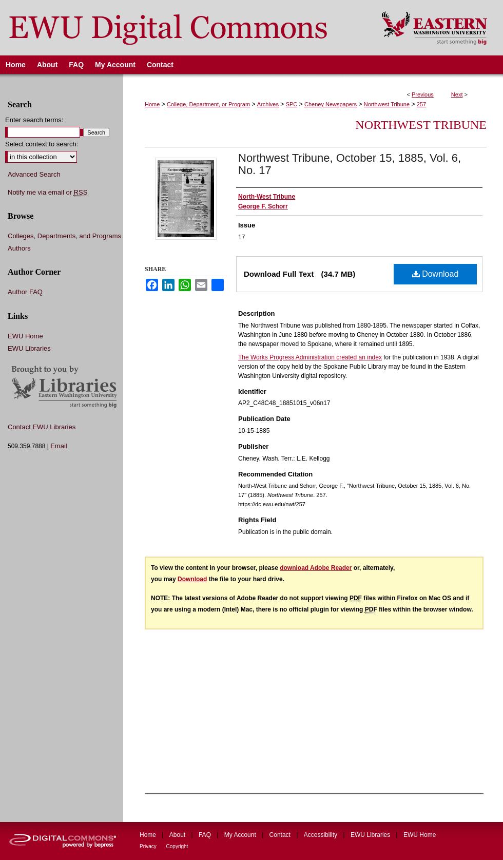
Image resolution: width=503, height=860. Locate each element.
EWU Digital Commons (184, 27)
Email (58, 446)
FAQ (205, 834)
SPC (292, 104)
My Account (241, 834)
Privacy (149, 846)
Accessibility (321, 834)
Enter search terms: (34, 120)
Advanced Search (34, 174)
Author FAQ (25, 292)
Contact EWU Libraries (41, 427)
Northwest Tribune (387, 104)
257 (421, 104)
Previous (423, 94)
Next (457, 94)
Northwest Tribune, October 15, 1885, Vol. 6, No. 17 (349, 164)
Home (152, 104)
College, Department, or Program (208, 104)
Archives (268, 104)
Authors (19, 248)
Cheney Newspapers (330, 104)
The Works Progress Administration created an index (310, 357)
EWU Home (25, 336)
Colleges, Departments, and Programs (64, 236)
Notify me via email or (47, 192)
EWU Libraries (29, 348)
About (178, 834)
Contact (281, 834)
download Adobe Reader (316, 567)
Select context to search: (41, 144)
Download (435, 274)
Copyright (177, 846)
